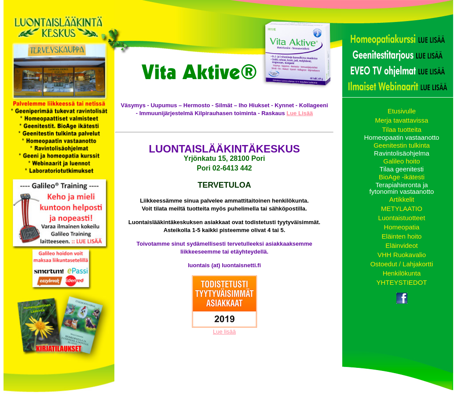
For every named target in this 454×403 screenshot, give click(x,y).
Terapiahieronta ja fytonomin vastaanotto (402, 188)
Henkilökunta (402, 273)
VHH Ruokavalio (401, 254)
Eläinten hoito (402, 236)
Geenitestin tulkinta (401, 145)
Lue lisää (224, 331)
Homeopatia (402, 227)
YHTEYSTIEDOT (401, 282)
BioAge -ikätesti (402, 177)
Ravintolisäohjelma (401, 153)
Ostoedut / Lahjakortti (401, 264)
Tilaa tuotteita (401, 129)
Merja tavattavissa (401, 120)
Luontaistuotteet (401, 217)
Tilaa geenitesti (402, 169)
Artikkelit (401, 199)
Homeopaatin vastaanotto (401, 137)
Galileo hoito (401, 161)
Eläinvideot (401, 245)
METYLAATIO (401, 208)
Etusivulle (402, 111)
